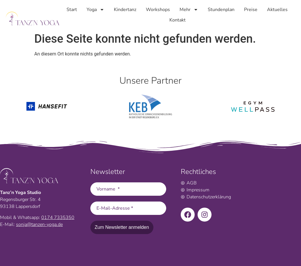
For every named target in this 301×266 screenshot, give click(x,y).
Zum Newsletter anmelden (122, 227)
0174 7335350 (57, 217)
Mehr (189, 9)
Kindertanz (125, 9)
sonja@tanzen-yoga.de (39, 224)
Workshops (158, 9)
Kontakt (177, 19)
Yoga (95, 9)
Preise (250, 9)
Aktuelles (277, 9)
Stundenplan (221, 9)
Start (72, 9)
